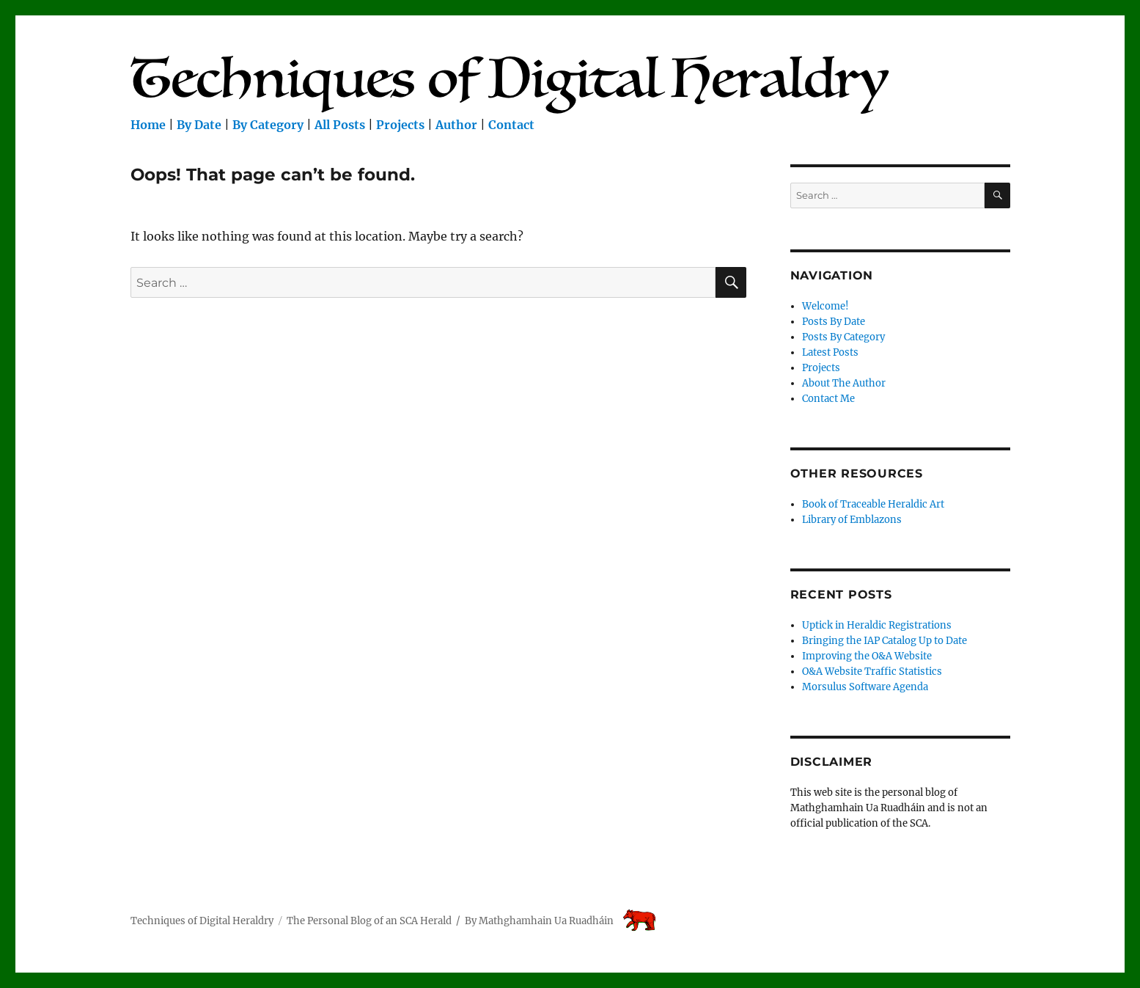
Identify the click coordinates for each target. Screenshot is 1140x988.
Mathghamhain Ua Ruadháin (546, 921)
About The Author (844, 383)
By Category (268, 124)
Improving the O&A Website (867, 656)
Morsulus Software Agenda (865, 687)
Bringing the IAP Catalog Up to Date (884, 640)
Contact (511, 124)
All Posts (340, 124)
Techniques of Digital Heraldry (201, 921)
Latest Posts (830, 352)
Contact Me (828, 398)
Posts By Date (833, 321)
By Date (199, 124)
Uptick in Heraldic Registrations (877, 625)
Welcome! (825, 306)
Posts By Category (843, 337)
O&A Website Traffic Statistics (872, 671)
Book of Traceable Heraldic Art (873, 504)
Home (148, 124)
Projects (400, 124)
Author (456, 124)
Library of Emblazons (852, 519)
